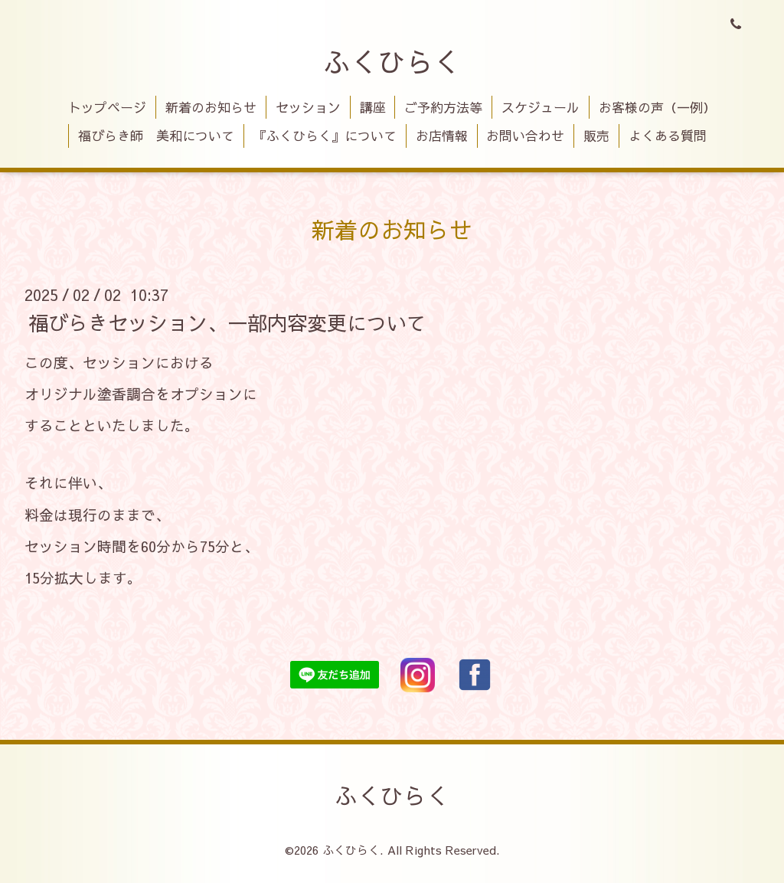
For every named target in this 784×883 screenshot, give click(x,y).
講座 (373, 107)
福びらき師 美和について (156, 135)
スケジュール (540, 107)
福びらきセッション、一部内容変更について (227, 321)
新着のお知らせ (210, 107)
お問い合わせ (525, 135)
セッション (308, 107)
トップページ (107, 107)
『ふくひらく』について (325, 135)
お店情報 (442, 135)
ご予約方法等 (443, 107)
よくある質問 (668, 135)
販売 (596, 135)
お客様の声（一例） (657, 107)
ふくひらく (392, 61)
